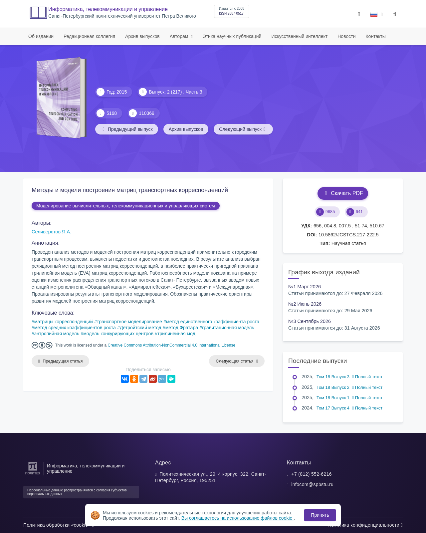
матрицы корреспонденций (63, 321)
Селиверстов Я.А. (51, 231)
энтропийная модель (56, 333)
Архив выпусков (142, 36)
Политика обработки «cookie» (58, 525)
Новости (346, 36)
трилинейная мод (176, 333)
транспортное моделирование (129, 321)
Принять (320, 515)
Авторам (180, 36)
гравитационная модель (228, 327)
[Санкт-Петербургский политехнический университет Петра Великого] (32, 474)
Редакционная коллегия (89, 36)
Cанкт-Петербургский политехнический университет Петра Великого (122, 16)
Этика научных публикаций (232, 36)
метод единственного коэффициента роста (212, 321)
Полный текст (367, 376)
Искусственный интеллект (299, 36)
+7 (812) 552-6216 (311, 474)
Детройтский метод (140, 327)
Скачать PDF (342, 193)
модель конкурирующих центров (118, 333)
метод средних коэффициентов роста (75, 327)
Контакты (375, 36)
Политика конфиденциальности (365, 525)
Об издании (41, 36)
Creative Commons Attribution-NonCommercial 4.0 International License (172, 345)
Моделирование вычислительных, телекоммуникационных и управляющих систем (125, 205)
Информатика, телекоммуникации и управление (108, 9)
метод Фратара (181, 327)
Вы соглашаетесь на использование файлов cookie (237, 518)
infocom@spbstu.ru (312, 484)
